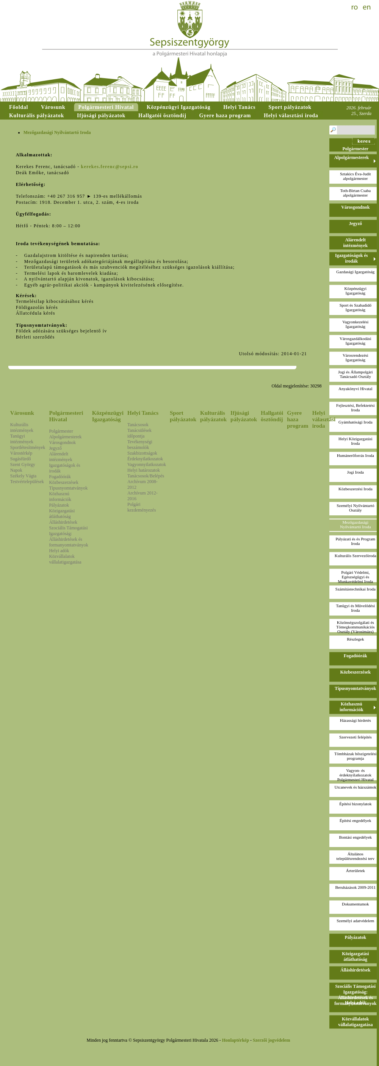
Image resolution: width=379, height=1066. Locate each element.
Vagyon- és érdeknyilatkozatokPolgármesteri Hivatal (355, 775)
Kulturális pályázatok (213, 416)
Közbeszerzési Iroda (355, 489)
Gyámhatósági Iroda (355, 422)
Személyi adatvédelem (355, 920)
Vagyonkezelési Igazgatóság (355, 324)
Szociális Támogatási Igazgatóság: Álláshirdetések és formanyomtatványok (68, 536)
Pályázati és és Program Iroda (355, 541)
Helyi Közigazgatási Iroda (355, 441)
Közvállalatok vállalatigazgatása (65, 559)
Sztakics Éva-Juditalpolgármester (355, 176)
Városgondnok (62, 442)
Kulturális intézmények (21, 427)
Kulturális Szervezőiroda (355, 555)
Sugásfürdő (20, 458)
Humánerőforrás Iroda (355, 455)
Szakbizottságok (142, 453)
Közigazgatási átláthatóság (62, 513)
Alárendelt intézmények (60, 456)
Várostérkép (21, 453)
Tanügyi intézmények (21, 438)
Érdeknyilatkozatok (145, 458)
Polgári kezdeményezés (141, 507)
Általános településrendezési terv (355, 856)
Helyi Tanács (142, 413)
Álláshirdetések (63, 522)
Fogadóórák (59, 476)
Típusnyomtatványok (68, 488)
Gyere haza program (297, 419)
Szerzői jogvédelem (271, 1040)
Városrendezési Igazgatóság (355, 357)
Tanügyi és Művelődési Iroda (355, 608)
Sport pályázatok (183, 416)
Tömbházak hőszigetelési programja (355, 756)
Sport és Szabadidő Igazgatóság (355, 307)
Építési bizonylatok (355, 803)
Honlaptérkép (235, 1040)
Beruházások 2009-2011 (355, 887)
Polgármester (61, 431)
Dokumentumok (355, 904)
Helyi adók (59, 550)
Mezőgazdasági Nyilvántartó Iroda (355, 524)
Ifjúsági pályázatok (243, 416)
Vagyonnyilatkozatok (146, 464)
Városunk (22, 413)
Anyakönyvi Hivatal (355, 388)
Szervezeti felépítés (355, 737)
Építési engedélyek (355, 820)
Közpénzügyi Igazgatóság (108, 416)
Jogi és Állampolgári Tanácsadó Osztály (355, 374)
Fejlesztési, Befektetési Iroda (355, 407)
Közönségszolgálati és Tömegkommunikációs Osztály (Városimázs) (355, 627)
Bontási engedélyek (355, 837)
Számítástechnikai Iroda (355, 589)
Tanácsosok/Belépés (145, 476)
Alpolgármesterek (65, 436)
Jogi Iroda (355, 472)
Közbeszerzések (63, 482)
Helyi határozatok (143, 470)
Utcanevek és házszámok (356, 787)
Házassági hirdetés (355, 720)
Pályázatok (59, 505)
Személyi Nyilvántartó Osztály (355, 507)
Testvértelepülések (27, 481)
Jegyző (55, 448)
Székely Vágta (23, 476)
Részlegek (355, 639)
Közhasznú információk (60, 496)
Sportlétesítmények (27, 447)
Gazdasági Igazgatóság (355, 271)
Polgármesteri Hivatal (66, 416)
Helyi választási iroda (324, 419)
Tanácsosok (138, 424)
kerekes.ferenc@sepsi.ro (109, 166)
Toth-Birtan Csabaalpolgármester (355, 192)
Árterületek (355, 870)
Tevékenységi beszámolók (139, 444)
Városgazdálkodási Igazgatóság (355, 340)
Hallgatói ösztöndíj (272, 416)
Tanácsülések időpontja (139, 433)
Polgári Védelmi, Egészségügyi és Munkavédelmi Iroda (355, 577)
